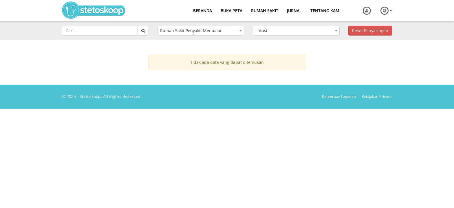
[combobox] (201, 31)
